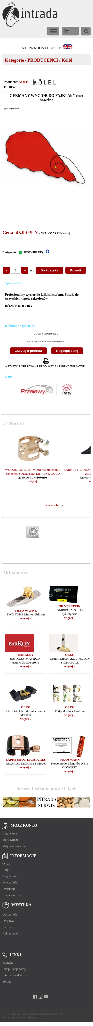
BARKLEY (26, 654)
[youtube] (46, 997)
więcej (33, 481)
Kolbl (67, 60)
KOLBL (24, 82)
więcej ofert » (54, 505)
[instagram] (40, 997)
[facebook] (35, 997)
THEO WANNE (26, 610)
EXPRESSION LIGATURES (26, 759)
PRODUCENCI (42, 60)
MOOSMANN (70, 759)
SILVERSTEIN (69, 606)
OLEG (70, 654)
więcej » (25, 618)
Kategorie (14, 60)
